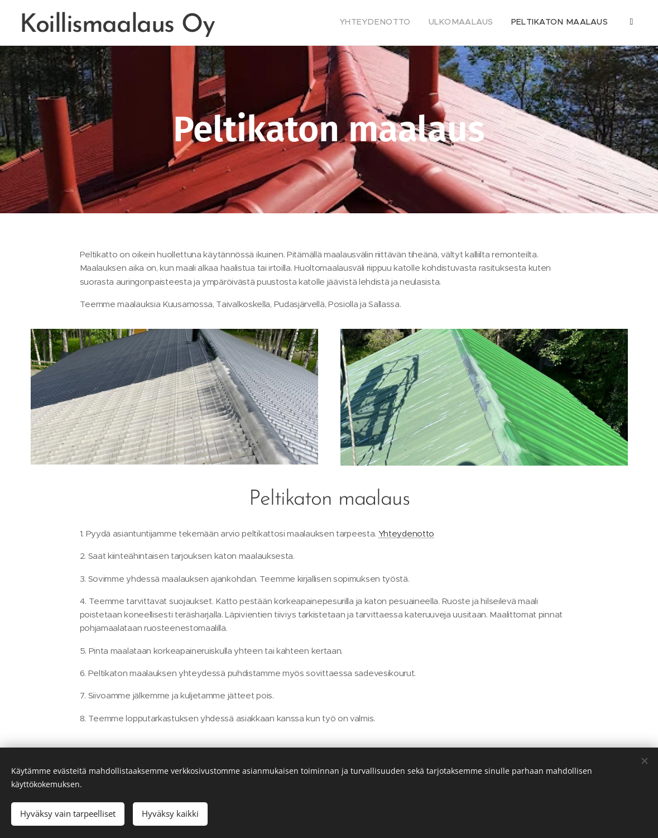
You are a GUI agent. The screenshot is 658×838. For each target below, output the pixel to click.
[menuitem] (516, 23)
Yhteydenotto (406, 533)
